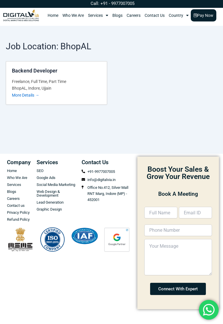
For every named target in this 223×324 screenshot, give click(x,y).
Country (179, 15)
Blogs (117, 15)
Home (53, 15)
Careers (134, 15)
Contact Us (155, 15)
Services (98, 15)
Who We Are (73, 15)
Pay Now (203, 15)
